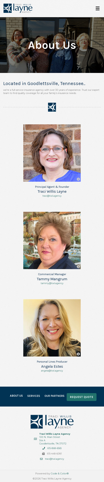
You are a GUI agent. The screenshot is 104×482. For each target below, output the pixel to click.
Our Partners (54, 395)
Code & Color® (60, 473)
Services (33, 395)
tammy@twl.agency (52, 283)
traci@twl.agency (52, 195)
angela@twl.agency (52, 370)
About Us (16, 395)
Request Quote (81, 397)
